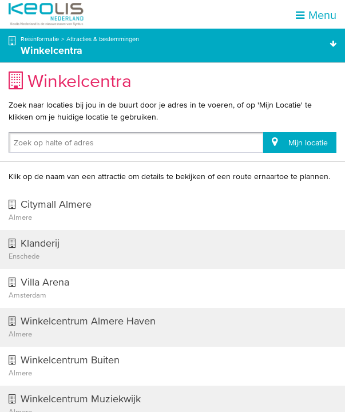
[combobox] (16, 144)
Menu (316, 15)
